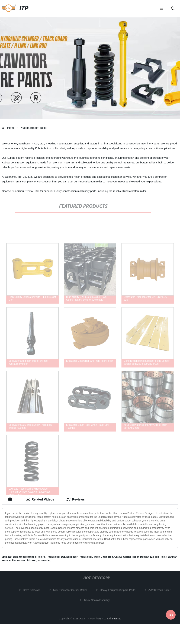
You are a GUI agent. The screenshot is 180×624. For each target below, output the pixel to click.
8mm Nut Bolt (10, 556)
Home (11, 127)
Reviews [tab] (75, 499)
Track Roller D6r (55, 556)
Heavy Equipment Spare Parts (119, 589)
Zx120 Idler (44, 560)
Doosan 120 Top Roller (153, 556)
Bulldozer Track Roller (79, 556)
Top (170, 614)
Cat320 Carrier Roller (126, 556)
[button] (161, 8)
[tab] (11, 499)
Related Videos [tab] (40, 499)
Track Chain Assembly (98, 599)
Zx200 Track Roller (161, 589)
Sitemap (116, 618)
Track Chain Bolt (103, 556)
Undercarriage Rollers (32, 556)
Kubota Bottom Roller (34, 127)
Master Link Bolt (26, 560)
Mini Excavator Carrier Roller (72, 589)
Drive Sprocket (33, 589)
